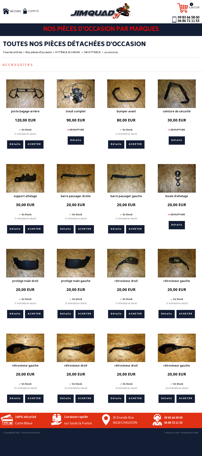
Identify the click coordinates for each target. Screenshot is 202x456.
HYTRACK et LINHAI (67, 52)
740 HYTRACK (92, 52)
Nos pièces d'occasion (38, 52)
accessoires (111, 52)
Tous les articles (12, 52)
